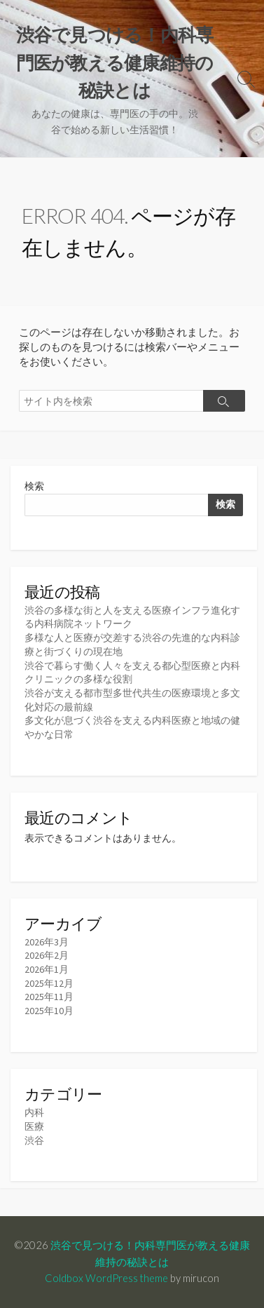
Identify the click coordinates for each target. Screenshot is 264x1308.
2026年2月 (47, 955)
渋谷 (34, 1140)
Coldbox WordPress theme (106, 1278)
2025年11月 (49, 996)
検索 (34, 486)
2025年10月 (49, 1010)
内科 (34, 1112)
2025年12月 (49, 983)
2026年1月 (47, 969)
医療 (34, 1126)
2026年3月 (47, 942)
